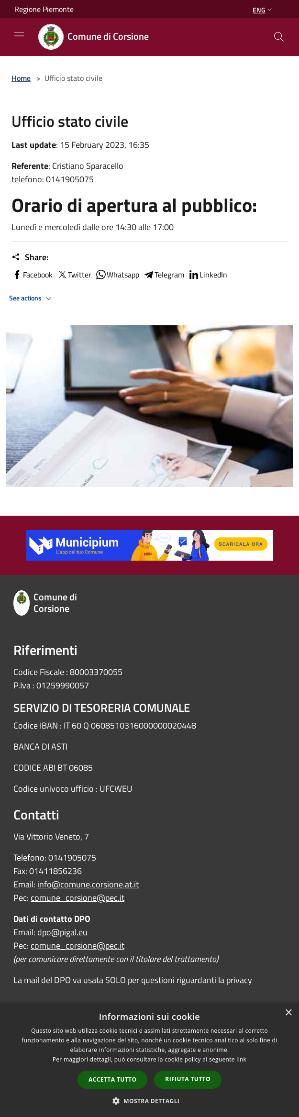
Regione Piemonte (44, 9)
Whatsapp (117, 274)
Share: (29, 257)
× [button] (288, 1013)
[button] (150, 1101)
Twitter (73, 274)
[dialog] (149, 1060)
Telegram (163, 274)
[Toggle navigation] (19, 36)
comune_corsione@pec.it (77, 897)
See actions (32, 298)
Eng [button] (263, 10)
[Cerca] (279, 37)
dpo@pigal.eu (62, 932)
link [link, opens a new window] (241, 1059)
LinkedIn (207, 274)
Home (21, 78)
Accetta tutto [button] (112, 1079)
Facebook (32, 274)
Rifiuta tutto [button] (187, 1079)
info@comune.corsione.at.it (88, 884)
